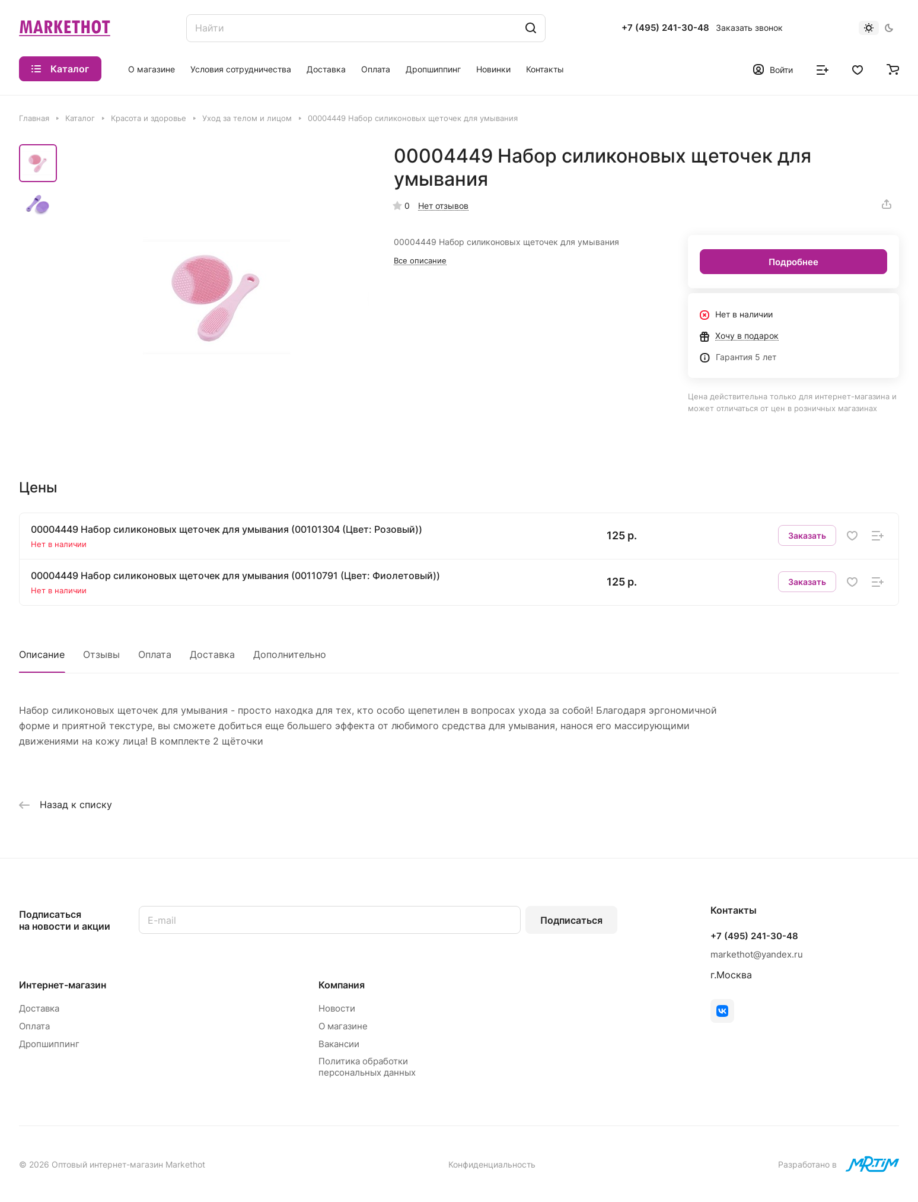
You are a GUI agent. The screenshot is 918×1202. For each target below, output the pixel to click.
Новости (336, 1008)
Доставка (212, 654)
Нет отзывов (443, 206)
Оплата (154, 654)
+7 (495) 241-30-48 (665, 28)
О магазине (343, 1026)
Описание (42, 654)
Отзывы (101, 654)
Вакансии (338, 1044)
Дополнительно (289, 654)
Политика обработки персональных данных (367, 1066)
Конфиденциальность (492, 1164)
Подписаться (571, 920)
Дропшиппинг (49, 1044)
